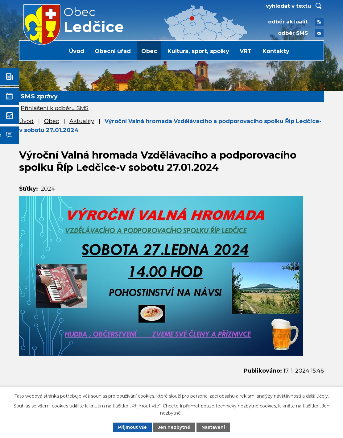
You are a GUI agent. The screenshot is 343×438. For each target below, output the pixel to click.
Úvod (76, 51)
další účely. (317, 396)
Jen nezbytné (174, 427)
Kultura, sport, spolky (198, 51)
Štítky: (28, 188)
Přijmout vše (132, 427)
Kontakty (275, 51)
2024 (48, 188)
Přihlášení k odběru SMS (55, 108)
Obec (149, 51)
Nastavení (213, 427)
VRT (246, 51)
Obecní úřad (113, 51)
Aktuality (81, 121)
